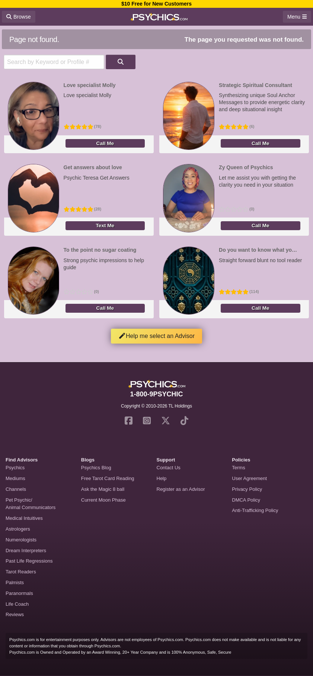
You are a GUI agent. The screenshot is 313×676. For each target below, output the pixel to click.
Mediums (15, 478)
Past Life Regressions (29, 561)
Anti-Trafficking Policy (255, 510)
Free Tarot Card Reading (107, 478)
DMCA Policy (246, 500)
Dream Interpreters (26, 550)
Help (162, 478)
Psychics (15, 467)
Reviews (15, 614)
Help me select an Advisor (156, 336)
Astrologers (18, 529)
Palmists (15, 582)
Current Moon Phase (103, 500)
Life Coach (17, 604)
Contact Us (169, 467)
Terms (238, 467)
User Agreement (249, 478)
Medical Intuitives (24, 518)
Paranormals (19, 593)
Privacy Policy (247, 489)
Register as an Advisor (181, 489)
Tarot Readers (21, 571)
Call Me (105, 143)
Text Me (105, 225)
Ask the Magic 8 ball (102, 489)
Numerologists (21, 540)
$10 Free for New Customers (156, 4)
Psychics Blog (96, 467)
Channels (16, 489)
